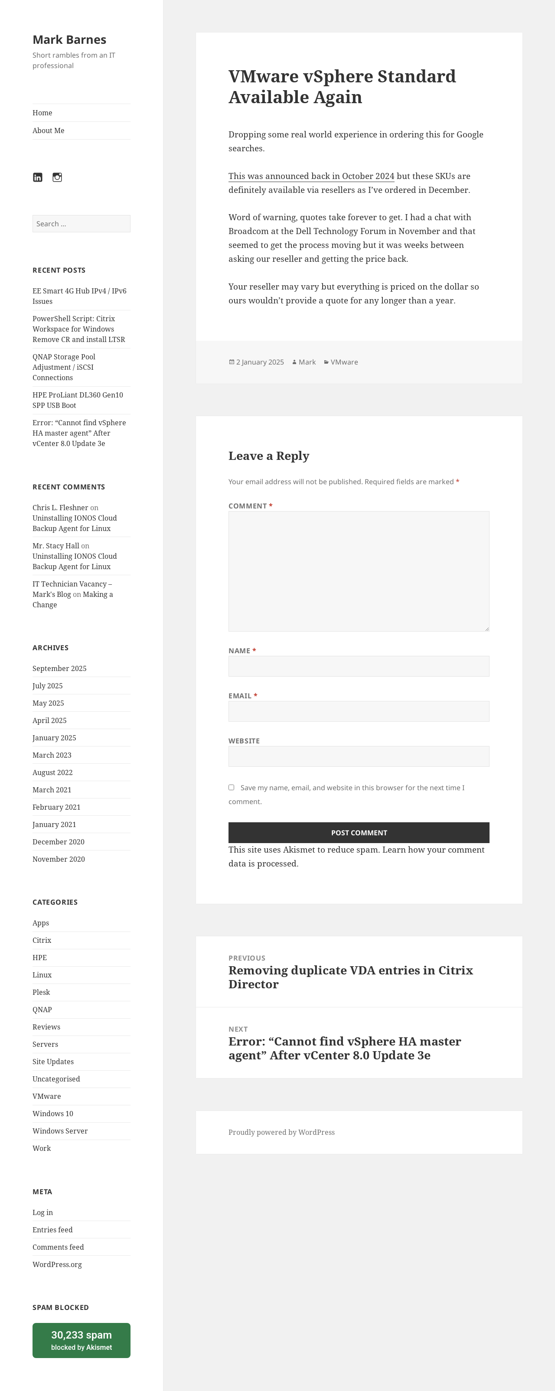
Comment (251, 506)
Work (42, 1148)
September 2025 (60, 668)
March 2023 (52, 755)
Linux (42, 975)
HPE (40, 957)
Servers (45, 1044)
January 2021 (54, 824)
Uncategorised (56, 1079)
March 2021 (52, 790)
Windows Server (60, 1131)
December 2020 (59, 842)
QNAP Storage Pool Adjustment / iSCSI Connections (64, 367)
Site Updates (53, 1061)
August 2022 (53, 772)
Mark (307, 362)
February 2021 (57, 807)
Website (244, 741)
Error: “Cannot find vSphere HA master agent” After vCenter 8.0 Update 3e (79, 433)
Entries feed (53, 1230)
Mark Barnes (69, 39)
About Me (49, 130)
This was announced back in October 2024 (312, 176)
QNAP (42, 1009)
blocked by (81, 1340)
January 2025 (54, 738)
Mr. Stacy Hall (56, 546)
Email (243, 695)
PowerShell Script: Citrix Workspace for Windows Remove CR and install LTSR (79, 329)
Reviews (46, 1027)
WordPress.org (57, 1264)
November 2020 (59, 859)
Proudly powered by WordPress (282, 1132)
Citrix (42, 940)
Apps (41, 923)
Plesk (41, 992)
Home (42, 112)
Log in (43, 1212)
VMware (47, 1096)
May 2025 (48, 703)
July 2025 (48, 686)
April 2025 (50, 720)
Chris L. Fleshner (60, 507)
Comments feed (58, 1247)
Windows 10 (53, 1113)
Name (243, 650)
